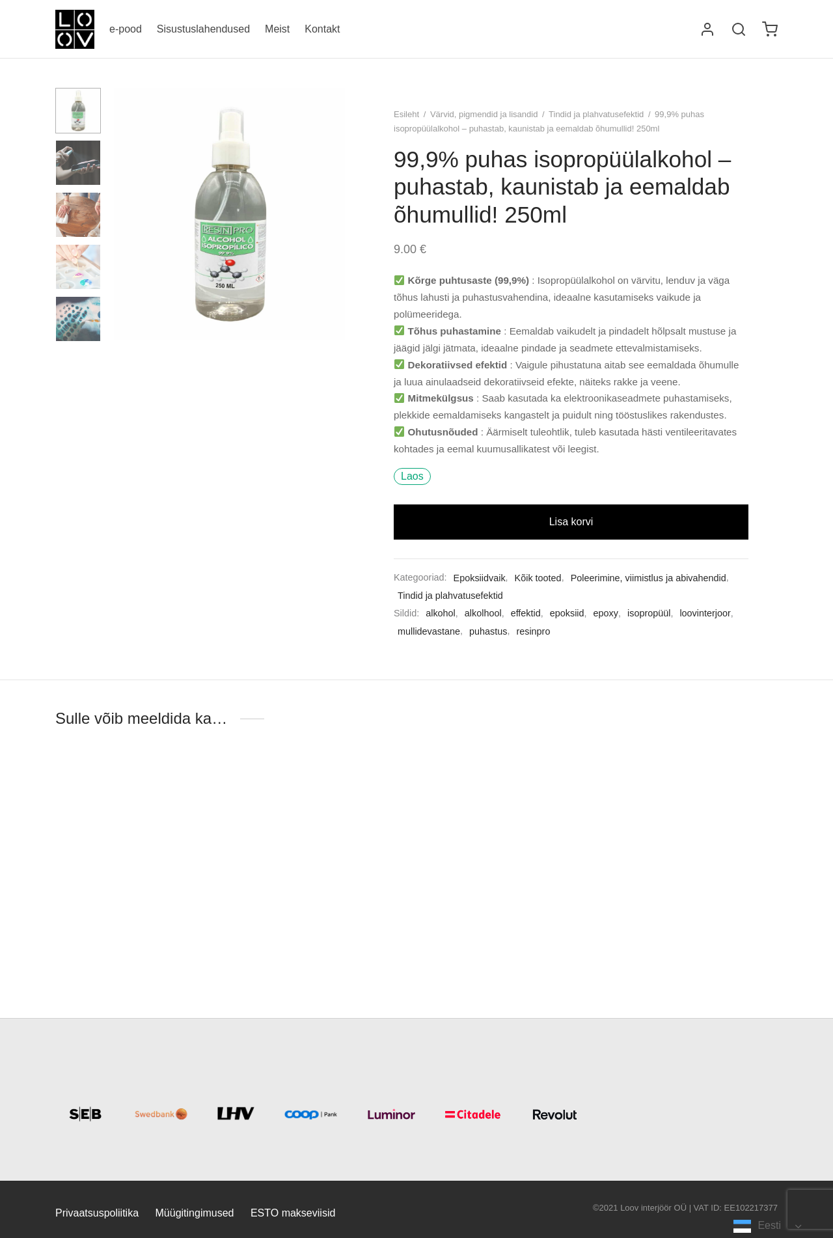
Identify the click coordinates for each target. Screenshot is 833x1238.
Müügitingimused (195, 1212)
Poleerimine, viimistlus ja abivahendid (648, 578)
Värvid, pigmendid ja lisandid (484, 114)
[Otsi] (738, 29)
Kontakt (322, 28)
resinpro (533, 631)
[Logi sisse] (707, 29)
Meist (277, 28)
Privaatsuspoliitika (97, 1212)
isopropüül (648, 613)
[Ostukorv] (770, 29)
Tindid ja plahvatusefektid (596, 114)
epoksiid (567, 613)
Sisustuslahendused (203, 28)
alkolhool (483, 613)
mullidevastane (429, 631)
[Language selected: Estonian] (767, 1226)
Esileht (406, 114)
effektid (526, 613)
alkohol (441, 613)
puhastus (488, 631)
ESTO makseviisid (293, 1212)
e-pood (125, 28)
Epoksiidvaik (480, 578)
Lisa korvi (571, 521)
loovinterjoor (704, 613)
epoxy (606, 613)
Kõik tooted (538, 578)
